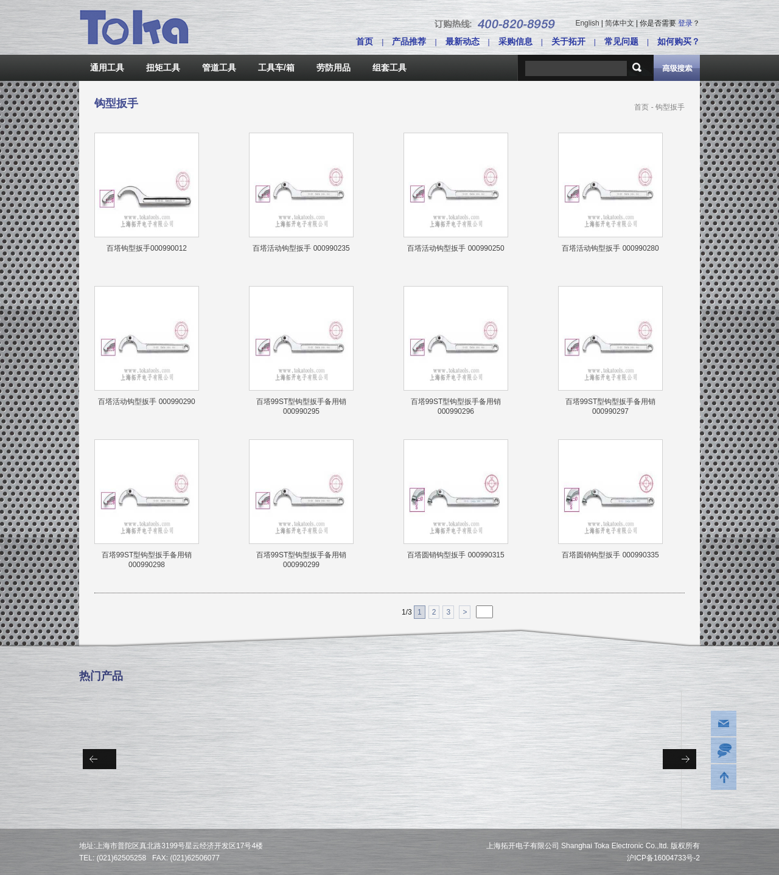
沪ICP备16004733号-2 (663, 858)
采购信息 (515, 41)
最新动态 (462, 41)
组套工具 (389, 67)
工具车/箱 (276, 67)
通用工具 (107, 67)
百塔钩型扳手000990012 (147, 248)
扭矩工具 (163, 67)
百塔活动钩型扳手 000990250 (455, 248)
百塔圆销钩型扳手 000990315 (455, 555)
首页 (364, 41)
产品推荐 (409, 41)
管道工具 (219, 67)
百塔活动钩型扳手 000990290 (146, 401)
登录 (685, 23)
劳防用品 (333, 67)
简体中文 (619, 23)
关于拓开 (568, 41)
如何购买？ (678, 41)
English (587, 23)
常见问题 (621, 41)
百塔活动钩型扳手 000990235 (301, 248)
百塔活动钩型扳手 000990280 (610, 248)
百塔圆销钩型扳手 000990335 (610, 555)
